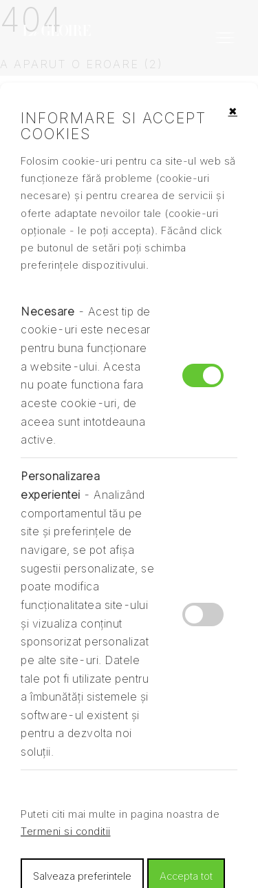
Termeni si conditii (66, 831)
